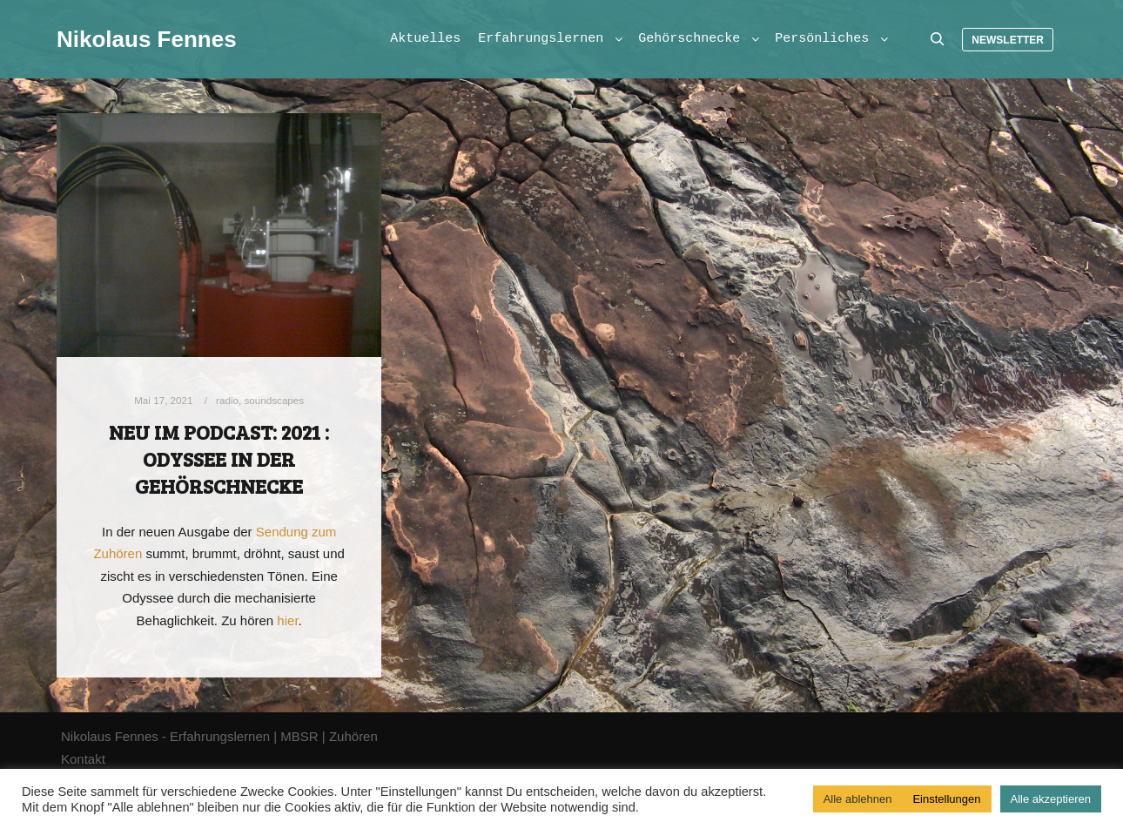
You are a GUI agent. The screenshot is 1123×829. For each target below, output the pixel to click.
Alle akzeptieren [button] (1051, 798)
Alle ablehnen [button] (858, 798)
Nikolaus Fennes (144, 39)
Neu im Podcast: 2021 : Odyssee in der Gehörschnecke (219, 458)
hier (287, 620)
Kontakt (83, 758)
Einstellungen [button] (946, 798)
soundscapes (274, 400)
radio (227, 400)
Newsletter (1008, 40)
